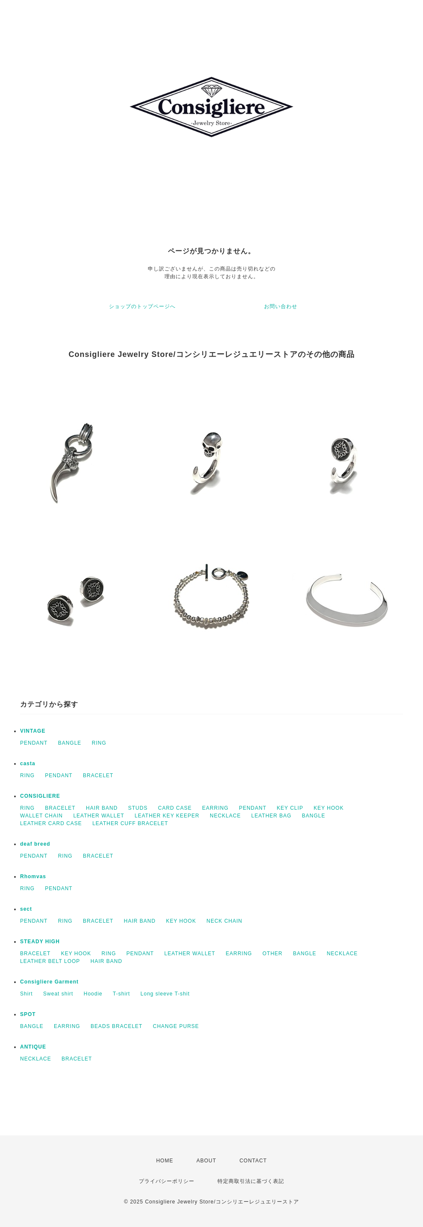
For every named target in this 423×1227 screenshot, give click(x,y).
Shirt (26, 994)
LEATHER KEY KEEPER (167, 816)
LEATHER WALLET (98, 816)
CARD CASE (175, 808)
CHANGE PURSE (176, 1026)
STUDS (138, 808)
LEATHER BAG (271, 816)
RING (99, 743)
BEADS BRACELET (116, 1026)
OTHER (272, 954)
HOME (164, 1161)
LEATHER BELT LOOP (50, 961)
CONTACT (253, 1161)
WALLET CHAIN (41, 816)
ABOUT (206, 1161)
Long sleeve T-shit (165, 994)
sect (26, 909)
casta (27, 764)
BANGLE (70, 743)
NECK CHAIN (224, 921)
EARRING (215, 808)
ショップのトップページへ (142, 306)
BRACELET (98, 775)
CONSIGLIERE (40, 796)
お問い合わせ (280, 306)
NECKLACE (225, 816)
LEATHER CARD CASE (51, 823)
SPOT (28, 1014)
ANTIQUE (33, 1047)
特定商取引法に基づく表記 (250, 1181)
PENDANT (33, 743)
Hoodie (93, 994)
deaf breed (35, 844)
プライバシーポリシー (166, 1181)
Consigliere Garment (49, 982)
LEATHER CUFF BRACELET (130, 823)
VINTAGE (32, 731)
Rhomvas (33, 876)
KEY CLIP (290, 808)
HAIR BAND (102, 808)
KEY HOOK (329, 808)
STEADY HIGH (40, 942)
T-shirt (121, 994)
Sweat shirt (58, 994)
